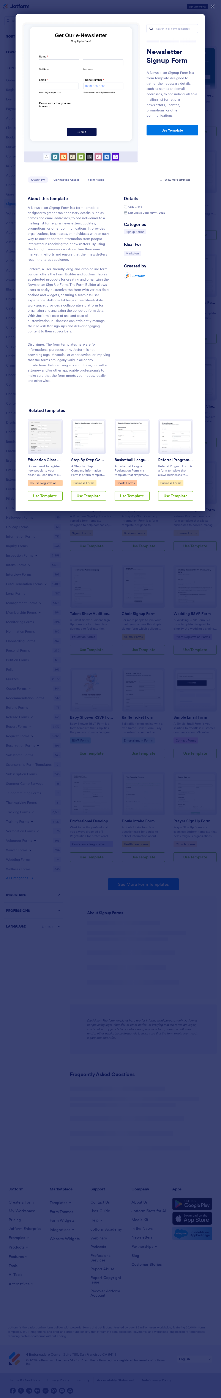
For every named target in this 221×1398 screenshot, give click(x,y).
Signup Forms (135, 231)
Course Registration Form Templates (43, 483)
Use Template (172, 130)
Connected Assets (66, 180)
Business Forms (171, 483)
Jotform (139, 276)
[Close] (213, 6)
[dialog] (110, 699)
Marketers (133, 253)
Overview (38, 180)
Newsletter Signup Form (167, 56)
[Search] (151, 28)
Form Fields (96, 180)
